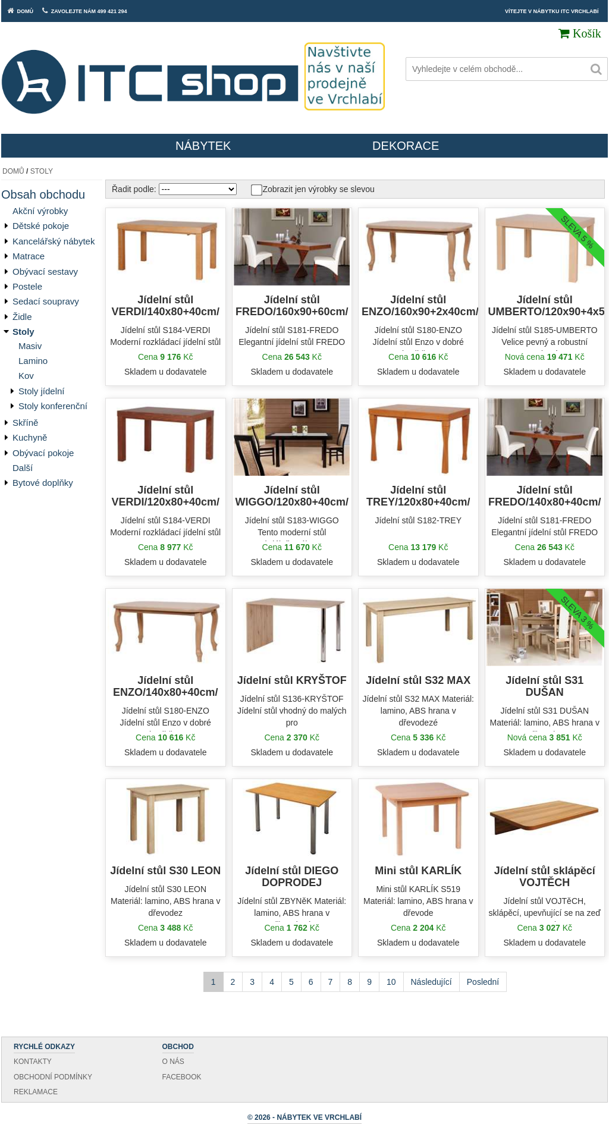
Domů (13, 171)
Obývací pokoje (43, 453)
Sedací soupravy (45, 301)
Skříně (25, 422)
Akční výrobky (40, 211)
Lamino (33, 361)
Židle (22, 317)
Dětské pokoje (40, 226)
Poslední (483, 982)
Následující (431, 982)
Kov (26, 376)
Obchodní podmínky (53, 1077)
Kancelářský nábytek (53, 241)
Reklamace (36, 1092)
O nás (173, 1061)
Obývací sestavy (45, 271)
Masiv (30, 346)
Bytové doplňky (42, 483)
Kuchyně (29, 437)
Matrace (28, 256)
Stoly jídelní (41, 391)
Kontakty (33, 1061)
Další (22, 468)
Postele (27, 286)
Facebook (182, 1077)
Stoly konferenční (52, 406)
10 (391, 982)
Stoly (41, 171)
